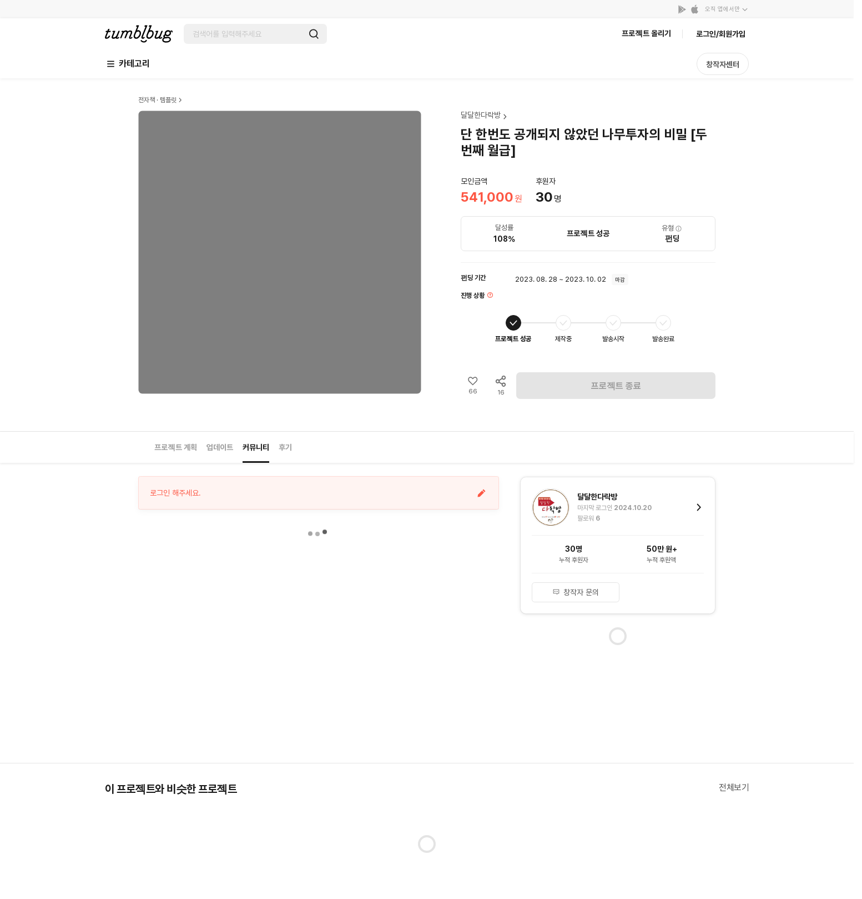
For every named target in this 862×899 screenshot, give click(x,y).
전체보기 (734, 787)
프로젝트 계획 (175, 447)
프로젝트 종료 (616, 386)
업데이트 (219, 447)
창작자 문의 (575, 592)
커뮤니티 (256, 447)
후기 (285, 447)
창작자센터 (722, 64)
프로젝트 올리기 (646, 33)
